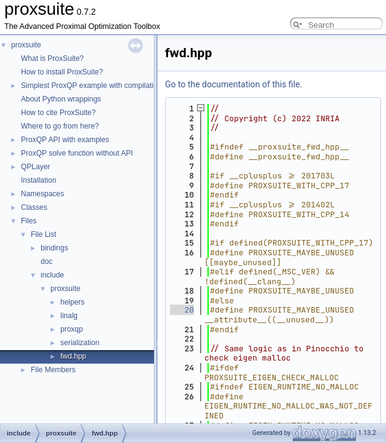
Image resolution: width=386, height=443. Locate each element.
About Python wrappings (61, 99)
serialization (79, 342)
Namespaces (42, 194)
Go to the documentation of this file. (233, 84)
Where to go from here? (60, 126)
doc (46, 261)
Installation (38, 180)
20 (182, 310)
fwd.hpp (73, 356)
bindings (54, 248)
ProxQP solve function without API (77, 153)
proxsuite (26, 45)
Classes (34, 207)
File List (43, 234)
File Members (53, 369)
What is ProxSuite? (52, 58)
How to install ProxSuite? (62, 72)
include (52, 275)
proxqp (71, 329)
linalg (69, 315)
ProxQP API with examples (65, 139)
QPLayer (35, 166)
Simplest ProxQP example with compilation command (108, 85)
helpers (72, 302)
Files (28, 221)
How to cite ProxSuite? (58, 112)
